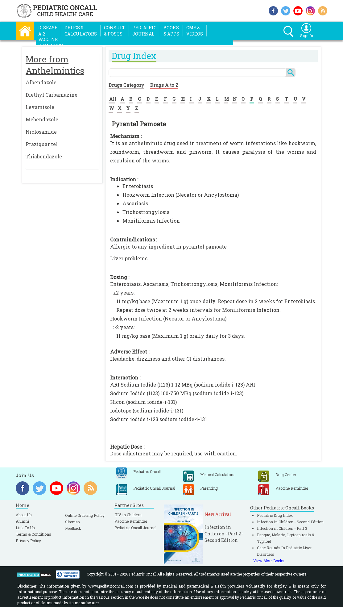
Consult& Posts (114, 31)
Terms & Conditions (33, 534)
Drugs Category (126, 85)
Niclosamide (41, 131)
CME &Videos (194, 31)
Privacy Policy (28, 540)
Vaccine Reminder (130, 521)
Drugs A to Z (164, 85)
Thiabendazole (44, 156)
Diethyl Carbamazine (51, 94)
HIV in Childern (128, 514)
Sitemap (72, 521)
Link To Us (25, 527)
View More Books (268, 560)
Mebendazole (42, 119)
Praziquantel (42, 144)
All (112, 99)
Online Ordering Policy (85, 515)
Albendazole (41, 82)
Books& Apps (171, 31)
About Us (24, 514)
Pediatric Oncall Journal (135, 527)
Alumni (22, 521)
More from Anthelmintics (55, 64)
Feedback (73, 528)
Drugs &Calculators (80, 31)
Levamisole (40, 107)
